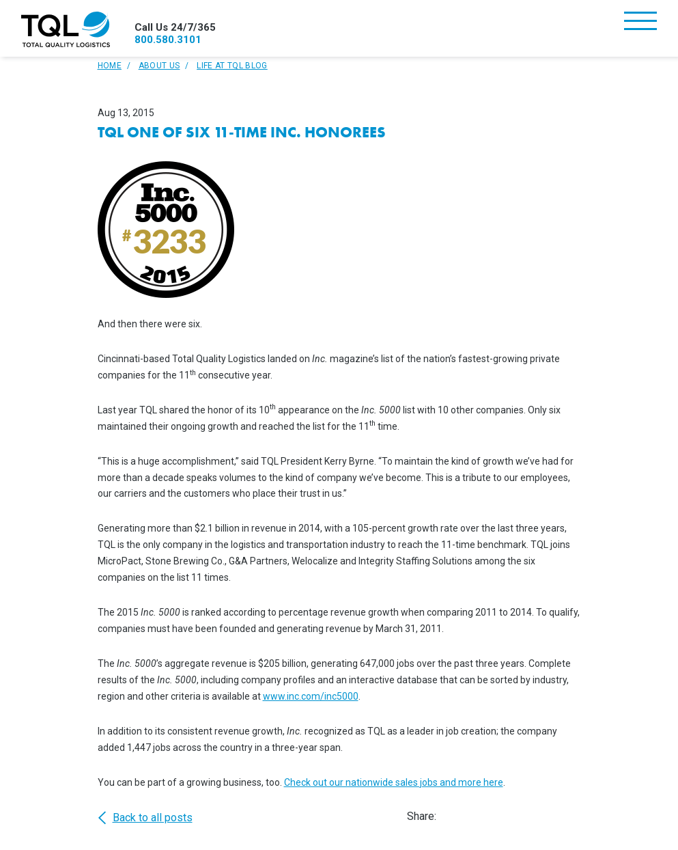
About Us (159, 65)
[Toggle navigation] (640, 22)
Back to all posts (145, 818)
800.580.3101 (168, 39)
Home (110, 65)
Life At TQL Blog (232, 65)
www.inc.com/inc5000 (310, 696)
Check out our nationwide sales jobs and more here (393, 782)
